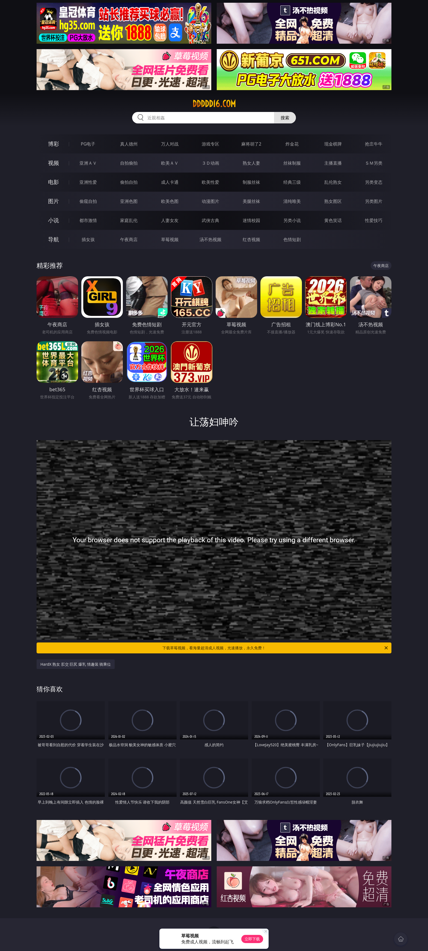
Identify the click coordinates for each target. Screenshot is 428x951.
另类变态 (373, 182)
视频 (53, 163)
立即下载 (252, 938)
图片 (53, 201)
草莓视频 (170, 239)
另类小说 (292, 220)
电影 (53, 182)
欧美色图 (170, 201)
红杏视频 (251, 239)
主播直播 (333, 163)
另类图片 (373, 201)
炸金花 (292, 144)
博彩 (53, 143)
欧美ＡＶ (170, 163)
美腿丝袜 (251, 201)
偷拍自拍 (129, 182)
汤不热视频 (210, 239)
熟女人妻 (251, 163)
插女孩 (88, 239)
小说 (53, 220)
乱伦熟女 (333, 182)
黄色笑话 (333, 220)
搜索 (285, 118)
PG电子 (88, 144)
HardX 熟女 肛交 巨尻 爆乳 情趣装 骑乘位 (75, 664)
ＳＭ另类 (373, 163)
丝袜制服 (292, 163)
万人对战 (170, 144)
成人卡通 (170, 182)
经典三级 (292, 182)
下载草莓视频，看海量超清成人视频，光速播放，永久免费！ (275, 648)
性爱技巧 (373, 220)
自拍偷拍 (129, 163)
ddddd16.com (214, 103)
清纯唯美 (292, 201)
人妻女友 (170, 220)
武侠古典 (210, 220)
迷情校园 (251, 220)
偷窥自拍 (88, 201)
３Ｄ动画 (210, 163)
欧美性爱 (210, 182)
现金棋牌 (333, 144)
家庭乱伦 (129, 220)
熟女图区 (333, 201)
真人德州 (129, 144)
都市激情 (88, 220)
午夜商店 (129, 239)
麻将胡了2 (251, 144)
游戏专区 (210, 144)
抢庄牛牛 (373, 144)
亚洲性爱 (88, 182)
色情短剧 (292, 239)
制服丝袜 (251, 182)
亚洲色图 (129, 201)
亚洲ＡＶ (88, 163)
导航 (53, 239)
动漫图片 (210, 201)
